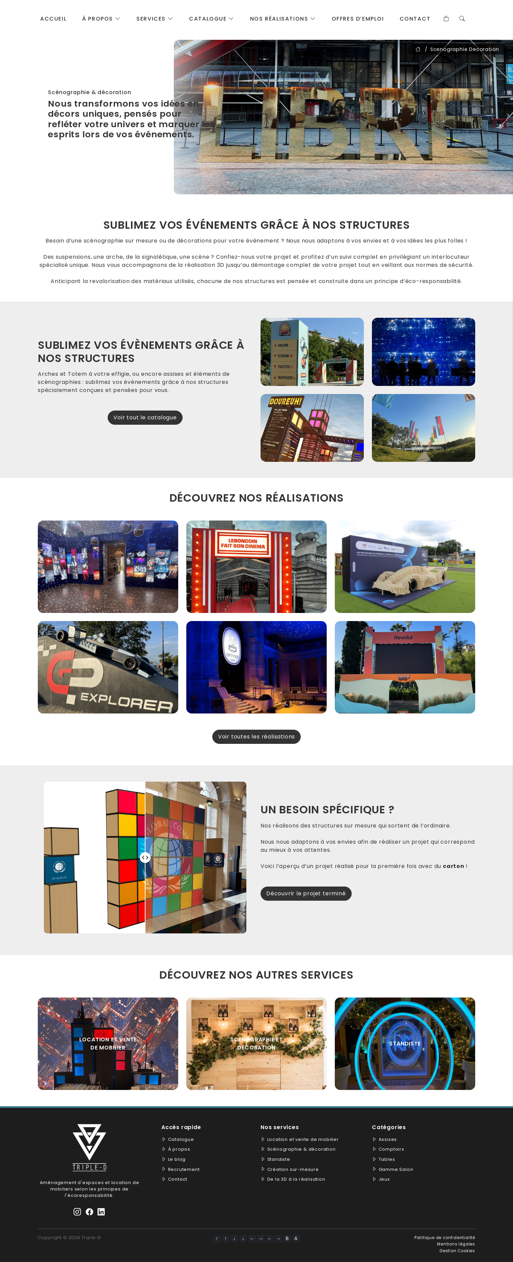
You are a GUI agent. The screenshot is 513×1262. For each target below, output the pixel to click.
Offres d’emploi (358, 19)
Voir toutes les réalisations (256, 736)
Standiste (278, 1159)
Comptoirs (391, 1149)
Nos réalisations (283, 19)
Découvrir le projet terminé (306, 893)
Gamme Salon (396, 1169)
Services (154, 19)
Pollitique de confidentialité (444, 1237)
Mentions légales (456, 1244)
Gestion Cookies (457, 1251)
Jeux (384, 1179)
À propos (101, 19)
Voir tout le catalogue (145, 417)
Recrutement (184, 1169)
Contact (415, 19)
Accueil (53, 19)
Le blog (177, 1159)
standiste (405, 1043)
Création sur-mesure (293, 1169)
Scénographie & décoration (301, 1149)
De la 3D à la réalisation (296, 1179)
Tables (387, 1159)
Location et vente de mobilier (108, 1043)
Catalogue (212, 19)
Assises (388, 1139)
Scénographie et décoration (256, 1043)
